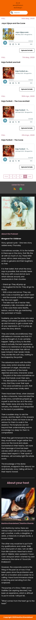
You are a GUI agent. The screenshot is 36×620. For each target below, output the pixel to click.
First (6, 176)
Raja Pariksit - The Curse (12, 140)
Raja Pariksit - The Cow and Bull (15, 101)
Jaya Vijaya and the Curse (13, 23)
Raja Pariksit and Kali (10, 62)
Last (29, 176)
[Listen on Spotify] (20, 189)
